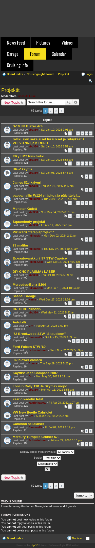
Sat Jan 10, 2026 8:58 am (57, 159)
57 (78, 133)
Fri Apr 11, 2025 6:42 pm (56, 225)
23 (78, 252)
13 (90, 406)
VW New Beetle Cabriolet (32, 412)
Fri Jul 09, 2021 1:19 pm (60, 427)
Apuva (32, 363)
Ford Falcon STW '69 (29, 347)
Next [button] (61, 110)
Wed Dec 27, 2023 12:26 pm (57, 299)
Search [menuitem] (90, 81)
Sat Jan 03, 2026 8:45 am (57, 172)
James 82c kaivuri (27, 182)
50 (78, 354)
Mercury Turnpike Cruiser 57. (36, 437)
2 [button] (50, 110)
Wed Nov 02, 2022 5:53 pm (67, 350)
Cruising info (17, 65)
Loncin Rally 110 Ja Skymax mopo (40, 386)
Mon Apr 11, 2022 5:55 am (57, 389)
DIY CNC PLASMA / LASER (34, 271)
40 (78, 163)
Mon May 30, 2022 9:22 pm (53, 376)
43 (90, 163)
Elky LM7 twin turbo (28, 156)
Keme (32, 299)
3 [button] (56, 110)
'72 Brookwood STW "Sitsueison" (39, 334)
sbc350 (23, 96)
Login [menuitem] (89, 74)
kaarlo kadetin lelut (28, 399)
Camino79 (35, 337)
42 (86, 163)
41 (82, 163)
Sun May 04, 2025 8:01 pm (57, 212)
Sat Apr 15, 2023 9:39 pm (61, 337)
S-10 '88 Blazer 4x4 (28, 126)
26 (90, 252)
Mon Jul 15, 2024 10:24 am (63, 288)
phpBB (34, 545)
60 (90, 133)
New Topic (12, 102)
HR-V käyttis (22, 169)
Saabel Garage (24, 296)
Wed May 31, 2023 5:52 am (58, 312)
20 (90, 265)
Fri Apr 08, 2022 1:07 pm (64, 402)
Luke (32, 96)
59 (86, 133)
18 (82, 265)
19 (86, 265)
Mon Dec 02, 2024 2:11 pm (60, 235)
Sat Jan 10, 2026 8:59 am (57, 146)
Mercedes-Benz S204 (29, 284)
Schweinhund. (37, 350)
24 (82, 252)
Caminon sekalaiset (28, 424)
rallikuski (34, 198)
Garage (12, 53)
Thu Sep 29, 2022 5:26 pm (56, 363)
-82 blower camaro (27, 360)
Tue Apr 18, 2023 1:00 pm (52, 325)
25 (86, 252)
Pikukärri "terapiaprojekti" (33, 232)
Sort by (47, 458)
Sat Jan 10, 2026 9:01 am (57, 129)
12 (86, 406)
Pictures (43, 42)
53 (90, 354)
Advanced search (75, 102)
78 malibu (20, 245)
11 (82, 406)
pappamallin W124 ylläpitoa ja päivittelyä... (46, 195)
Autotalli (19, 322)
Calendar (59, 53)
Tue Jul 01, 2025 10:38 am (60, 198)
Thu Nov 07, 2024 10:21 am (61, 248)
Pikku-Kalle (35, 261)
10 (78, 406)
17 (78, 265)
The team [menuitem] (77, 538)
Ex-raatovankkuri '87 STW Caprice (40, 258)
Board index (15, 538)
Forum (35, 53)
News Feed (16, 42)
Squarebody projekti (29, 222)
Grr (30, 325)
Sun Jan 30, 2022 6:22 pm (52, 415)
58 (82, 133)
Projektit (10, 90)
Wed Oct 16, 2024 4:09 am (63, 261)
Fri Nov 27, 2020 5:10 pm (66, 440)
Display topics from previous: (47, 452)
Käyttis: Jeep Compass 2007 (35, 373)
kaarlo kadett (37, 402)
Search (68, 102)
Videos (67, 42)
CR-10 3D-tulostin (27, 309)
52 (86, 354)
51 (82, 354)
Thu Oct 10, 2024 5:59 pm (57, 275)
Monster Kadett (25, 209)
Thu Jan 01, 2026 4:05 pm (57, 185)
